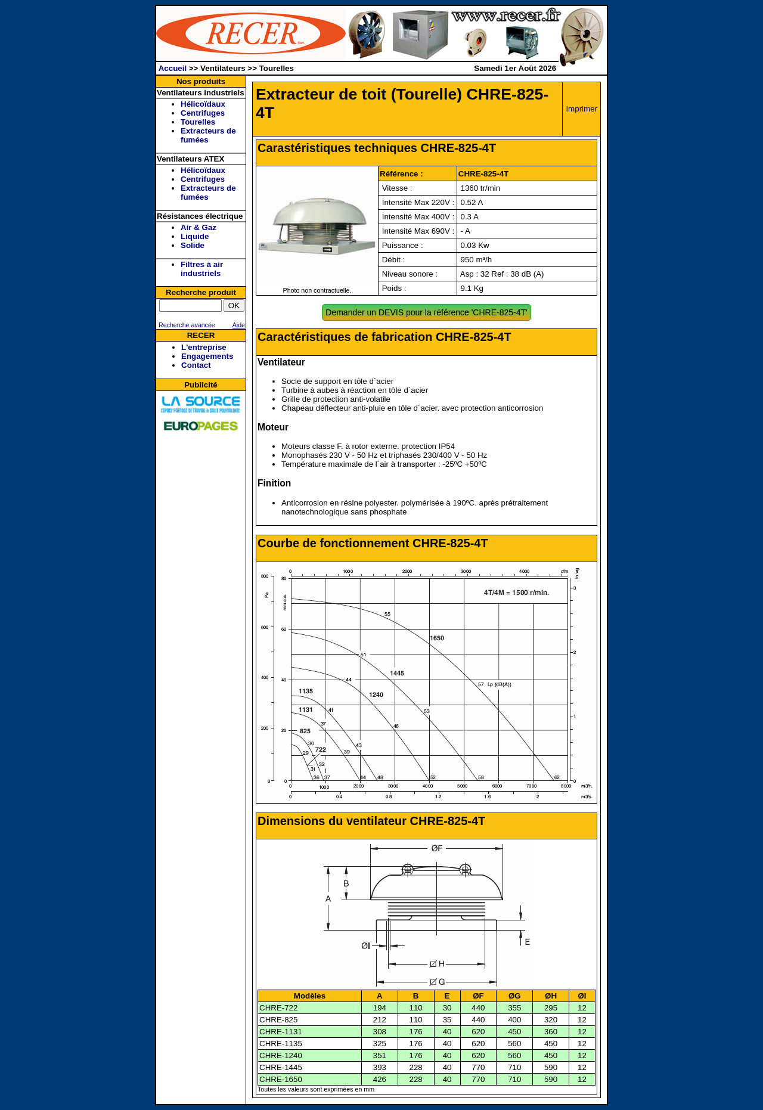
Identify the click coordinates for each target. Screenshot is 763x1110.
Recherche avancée (186, 324)
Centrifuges (203, 112)
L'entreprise (204, 347)
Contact (196, 365)
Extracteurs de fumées (208, 135)
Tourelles (198, 121)
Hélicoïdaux (203, 104)
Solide (192, 245)
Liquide (195, 236)
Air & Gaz (198, 227)
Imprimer (581, 108)
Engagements (207, 356)
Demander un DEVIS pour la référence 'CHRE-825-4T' (426, 312)
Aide (238, 324)
